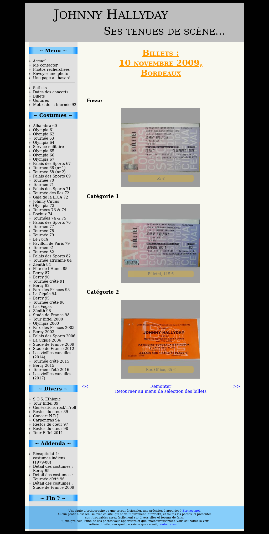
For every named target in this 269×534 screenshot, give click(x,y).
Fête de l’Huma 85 (50, 269)
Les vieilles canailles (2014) (52, 355)
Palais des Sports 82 (52, 256)
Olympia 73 (43, 206)
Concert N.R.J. (46, 416)
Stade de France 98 (51, 315)
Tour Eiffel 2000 (48, 319)
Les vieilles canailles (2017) (52, 376)
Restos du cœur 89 (50, 412)
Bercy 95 (41, 298)
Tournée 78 (43, 231)
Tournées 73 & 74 (49, 210)
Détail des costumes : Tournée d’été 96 (53, 477)
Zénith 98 (42, 311)
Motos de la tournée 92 (54, 105)
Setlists (40, 88)
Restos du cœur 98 (50, 428)
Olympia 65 (43, 151)
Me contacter (45, 65)
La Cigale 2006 (47, 340)
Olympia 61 (43, 130)
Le (40, 239)
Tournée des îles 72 (51, 193)
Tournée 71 (43, 184)
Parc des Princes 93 (51, 290)
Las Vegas (42, 306)
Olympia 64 (43, 142)
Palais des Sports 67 (52, 163)
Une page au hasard (52, 78)
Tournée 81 (43, 248)
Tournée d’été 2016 (51, 370)
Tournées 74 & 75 (49, 218)
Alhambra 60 (45, 126)
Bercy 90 (41, 277)
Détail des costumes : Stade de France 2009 (53, 485)
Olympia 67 (43, 159)
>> (236, 386)
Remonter (160, 386)
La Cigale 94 (45, 294)
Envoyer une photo (50, 74)
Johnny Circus (46, 201)
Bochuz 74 (43, 214)
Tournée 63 (43, 138)
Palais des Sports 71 (52, 189)
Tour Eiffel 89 (46, 403)
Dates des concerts (51, 92)
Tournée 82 (43, 252)
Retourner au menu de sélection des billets (161, 391)
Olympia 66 (43, 155)
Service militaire (48, 147)
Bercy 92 (41, 285)
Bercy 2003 (43, 332)
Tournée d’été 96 (49, 302)
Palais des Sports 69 (52, 176)
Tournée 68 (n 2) (49, 172)
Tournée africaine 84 (52, 260)
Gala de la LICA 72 (50, 197)
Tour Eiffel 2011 (48, 433)
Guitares (41, 100)
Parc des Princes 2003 (54, 328)
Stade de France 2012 (53, 349)
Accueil (40, 61)
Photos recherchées (51, 69)
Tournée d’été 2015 (51, 361)
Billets (39, 96)
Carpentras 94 (46, 420)
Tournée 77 (43, 227)
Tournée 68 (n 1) (49, 168)
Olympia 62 (43, 134)
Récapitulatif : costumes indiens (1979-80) (49, 458)
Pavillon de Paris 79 (51, 243)
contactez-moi (169, 524)
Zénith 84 (42, 264)
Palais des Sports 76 (52, 222)
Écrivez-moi (191, 510)
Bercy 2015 (43, 365)
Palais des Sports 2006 (54, 336)
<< (85, 386)
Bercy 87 (41, 273)
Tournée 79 (43, 235)
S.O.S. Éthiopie (47, 399)
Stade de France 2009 (53, 344)
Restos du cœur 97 (50, 424)
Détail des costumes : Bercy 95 (53, 468)
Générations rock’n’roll (54, 407)
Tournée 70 (43, 180)
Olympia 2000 (46, 323)
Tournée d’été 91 (49, 281)
